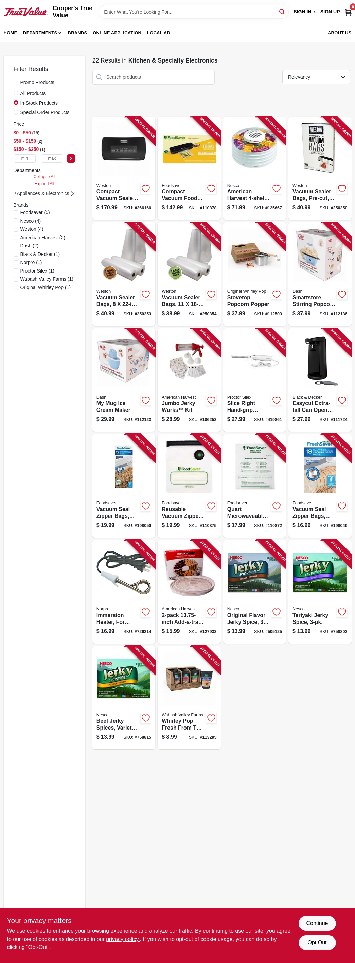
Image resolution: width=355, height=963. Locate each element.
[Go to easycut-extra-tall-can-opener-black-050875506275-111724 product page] (319, 380)
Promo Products (37, 82)
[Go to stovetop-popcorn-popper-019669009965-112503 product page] (254, 274)
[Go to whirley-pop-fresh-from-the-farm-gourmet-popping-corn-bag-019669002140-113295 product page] (189, 698)
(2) (42, 237)
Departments (40, 32)
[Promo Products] (16, 82)
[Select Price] (71, 158)
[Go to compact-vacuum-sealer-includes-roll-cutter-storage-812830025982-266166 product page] (123, 168)
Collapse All (44, 176)
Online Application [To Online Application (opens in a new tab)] (117, 32)
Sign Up (330, 11)
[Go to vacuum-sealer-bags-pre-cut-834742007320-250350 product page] (319, 168)
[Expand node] (15, 193)
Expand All (44, 183)
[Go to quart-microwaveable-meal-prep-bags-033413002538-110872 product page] (254, 486)
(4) (30, 221)
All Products (33, 93)
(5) (35, 212)
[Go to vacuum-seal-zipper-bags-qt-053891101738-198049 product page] (319, 486)
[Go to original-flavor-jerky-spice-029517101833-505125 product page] (254, 592)
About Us (340, 32)
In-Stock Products (39, 103)
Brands (77, 32)
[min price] (25, 158)
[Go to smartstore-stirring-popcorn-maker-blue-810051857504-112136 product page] (319, 274)
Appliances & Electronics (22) (48, 193)
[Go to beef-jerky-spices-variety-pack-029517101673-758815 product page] (123, 698)
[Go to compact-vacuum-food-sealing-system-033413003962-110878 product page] (189, 168)
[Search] (282, 11)
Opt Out (316, 942)
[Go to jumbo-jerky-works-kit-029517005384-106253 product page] (189, 380)
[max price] (52, 158)
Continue (317, 923)
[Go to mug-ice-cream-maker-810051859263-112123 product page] (123, 380)
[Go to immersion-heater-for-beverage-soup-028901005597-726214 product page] (123, 592)
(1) (40, 254)
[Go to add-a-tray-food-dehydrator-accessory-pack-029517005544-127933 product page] (189, 592)
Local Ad (158, 32)
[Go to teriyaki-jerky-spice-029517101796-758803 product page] (319, 592)
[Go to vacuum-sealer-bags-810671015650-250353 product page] (123, 274)
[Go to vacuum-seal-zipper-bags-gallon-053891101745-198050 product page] (123, 486)
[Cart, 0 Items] (348, 11)
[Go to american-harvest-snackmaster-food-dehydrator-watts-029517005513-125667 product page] (254, 168)
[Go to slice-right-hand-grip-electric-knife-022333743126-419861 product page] (254, 380)
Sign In (302, 11)
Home (10, 32)
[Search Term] (194, 12)
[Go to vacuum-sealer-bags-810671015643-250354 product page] (189, 274)
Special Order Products (45, 112)
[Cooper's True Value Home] (26, 11)
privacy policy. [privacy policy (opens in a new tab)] (123, 939)
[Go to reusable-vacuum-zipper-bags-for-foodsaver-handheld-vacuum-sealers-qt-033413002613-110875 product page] (189, 486)
